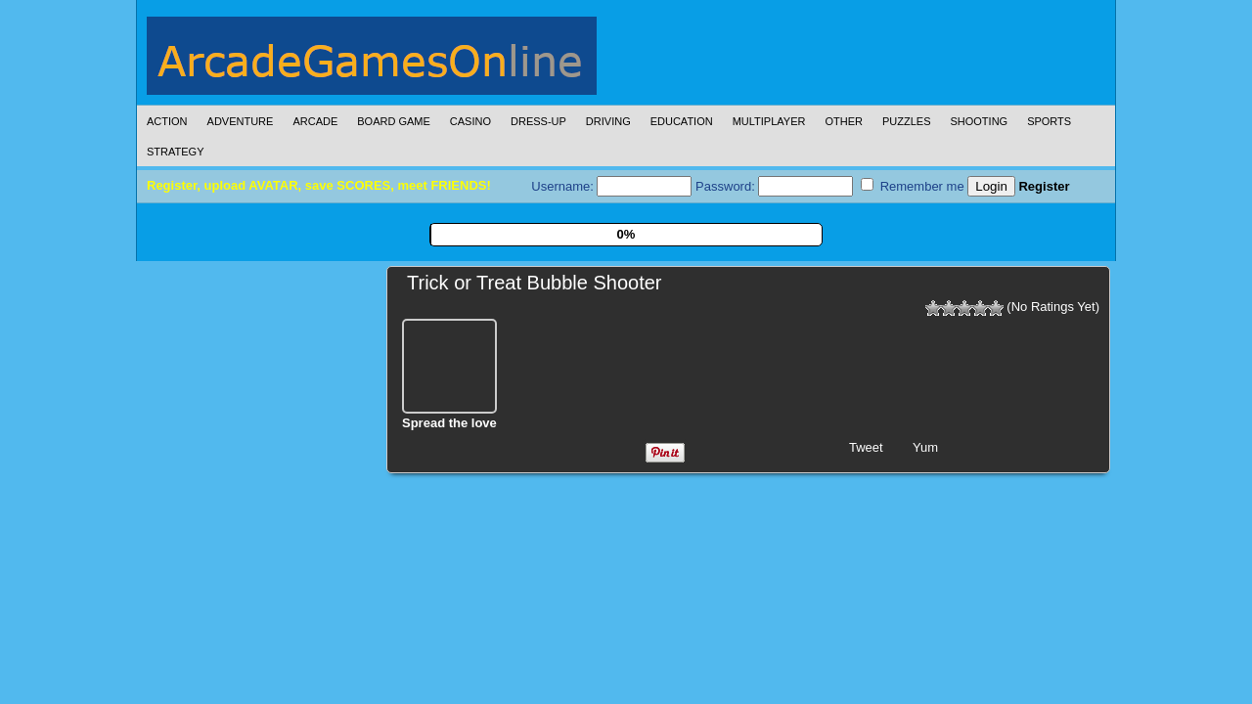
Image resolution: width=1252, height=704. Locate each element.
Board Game (393, 121)
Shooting (978, 121)
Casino (470, 121)
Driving (608, 121)
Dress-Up (538, 121)
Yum (925, 447)
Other (844, 121)
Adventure (240, 121)
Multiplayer (769, 121)
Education (681, 121)
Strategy (175, 151)
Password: (774, 186)
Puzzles (906, 121)
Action (167, 121)
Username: (611, 186)
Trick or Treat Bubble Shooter (534, 282)
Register (1043, 186)
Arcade (314, 121)
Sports (1049, 121)
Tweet (866, 447)
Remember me (912, 186)
